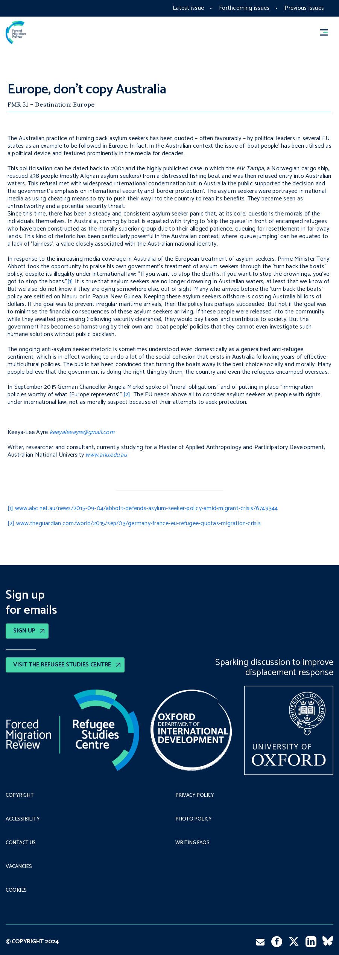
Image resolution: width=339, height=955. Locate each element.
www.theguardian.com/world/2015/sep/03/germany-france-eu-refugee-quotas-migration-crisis (138, 523)
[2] (127, 395)
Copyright (19, 796)
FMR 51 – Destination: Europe (51, 104)
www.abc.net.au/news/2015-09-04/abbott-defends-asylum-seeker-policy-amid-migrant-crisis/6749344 (146, 508)
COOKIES (16, 891)
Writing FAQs (192, 843)
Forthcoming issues (244, 8)
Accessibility (23, 819)
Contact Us (21, 843)
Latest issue (188, 8)
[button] (327, 32)
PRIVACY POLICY (194, 796)
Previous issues (304, 8)
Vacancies (19, 867)
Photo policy (193, 819)
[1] (70, 282)
